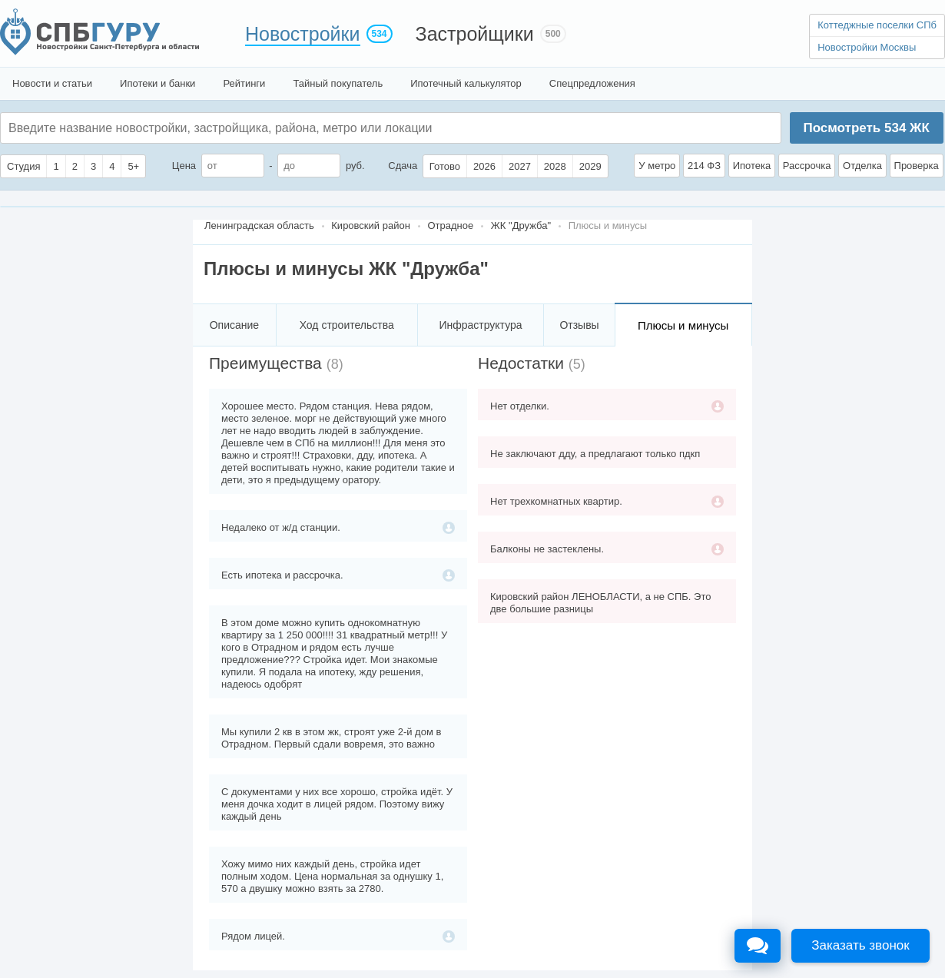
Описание (234, 325)
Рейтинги (244, 83)
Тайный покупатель (338, 83)
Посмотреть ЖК (866, 128)
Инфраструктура (480, 325)
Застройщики (475, 34)
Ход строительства (347, 325)
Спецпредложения (592, 83)
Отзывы (578, 325)
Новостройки (302, 34)
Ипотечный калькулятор (466, 83)
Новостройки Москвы (866, 47)
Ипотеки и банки (157, 83)
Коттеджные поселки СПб (877, 25)
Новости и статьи (52, 83)
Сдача (402, 165)
